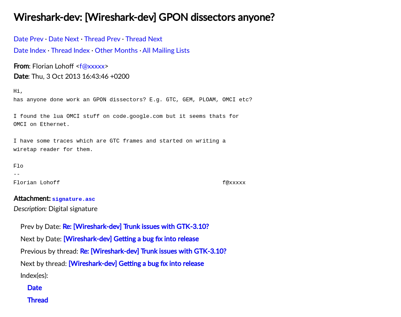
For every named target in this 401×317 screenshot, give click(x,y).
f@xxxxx (92, 66)
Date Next (63, 39)
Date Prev (28, 39)
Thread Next (143, 39)
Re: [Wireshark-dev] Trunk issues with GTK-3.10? (136, 226)
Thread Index (70, 50)
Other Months (116, 50)
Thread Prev (102, 39)
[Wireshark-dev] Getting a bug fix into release (131, 239)
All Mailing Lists (166, 50)
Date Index (30, 50)
